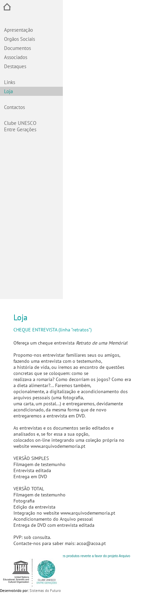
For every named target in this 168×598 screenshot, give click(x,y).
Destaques (15, 66)
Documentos (17, 48)
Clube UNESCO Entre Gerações (20, 126)
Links (9, 82)
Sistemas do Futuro (45, 590)
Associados (15, 57)
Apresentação (18, 30)
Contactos (14, 107)
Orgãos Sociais (19, 39)
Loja (8, 91)
